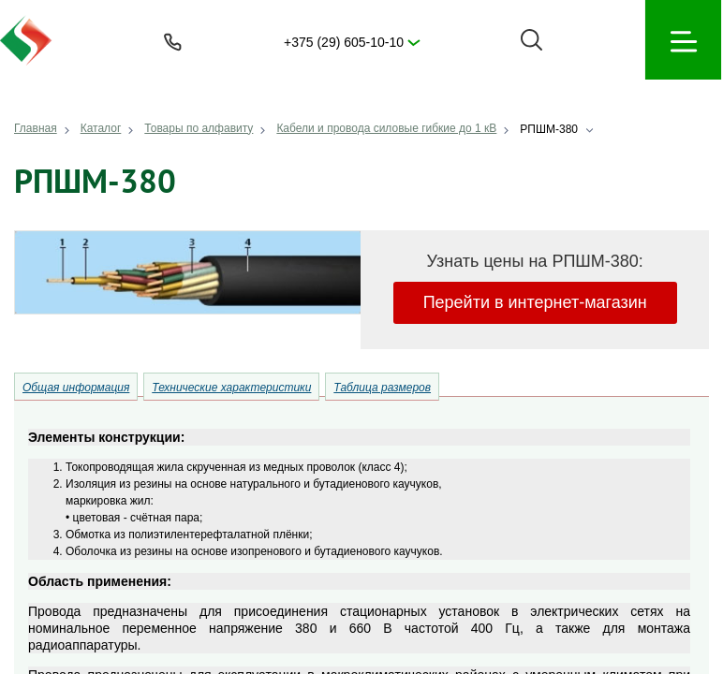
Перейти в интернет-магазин (535, 302)
